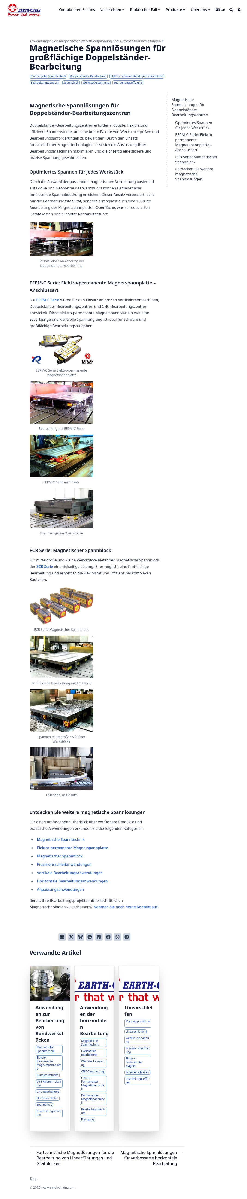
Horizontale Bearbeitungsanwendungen (72, 881)
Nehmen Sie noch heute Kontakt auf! (125, 906)
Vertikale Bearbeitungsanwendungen (70, 872)
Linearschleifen (138, 1010)
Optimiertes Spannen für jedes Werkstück (193, 125)
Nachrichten (110, 9)
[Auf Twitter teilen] (71, 937)
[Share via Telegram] (126, 937)
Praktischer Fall (143, 9)
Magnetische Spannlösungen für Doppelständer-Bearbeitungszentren (190, 107)
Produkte (174, 9)
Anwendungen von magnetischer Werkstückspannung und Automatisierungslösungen (95, 41)
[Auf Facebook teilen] (108, 937)
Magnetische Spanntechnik (61, 839)
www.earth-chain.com (57, 1187)
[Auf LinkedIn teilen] (62, 937)
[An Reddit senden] (89, 937)
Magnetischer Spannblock (60, 856)
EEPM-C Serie (47, 299)
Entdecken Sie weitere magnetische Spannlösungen (194, 174)
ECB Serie (44, 566)
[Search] (231, 10)
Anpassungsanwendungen (60, 889)
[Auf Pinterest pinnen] (99, 937)
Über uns (199, 9)
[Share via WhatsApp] (117, 937)
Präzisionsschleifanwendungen (64, 864)
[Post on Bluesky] (80, 937)
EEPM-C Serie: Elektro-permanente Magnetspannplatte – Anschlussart (194, 142)
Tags (34, 1178)
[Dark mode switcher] (239, 10)
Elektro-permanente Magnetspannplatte (72, 847)
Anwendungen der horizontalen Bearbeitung (94, 1020)
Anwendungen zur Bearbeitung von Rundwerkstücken (50, 1023)
